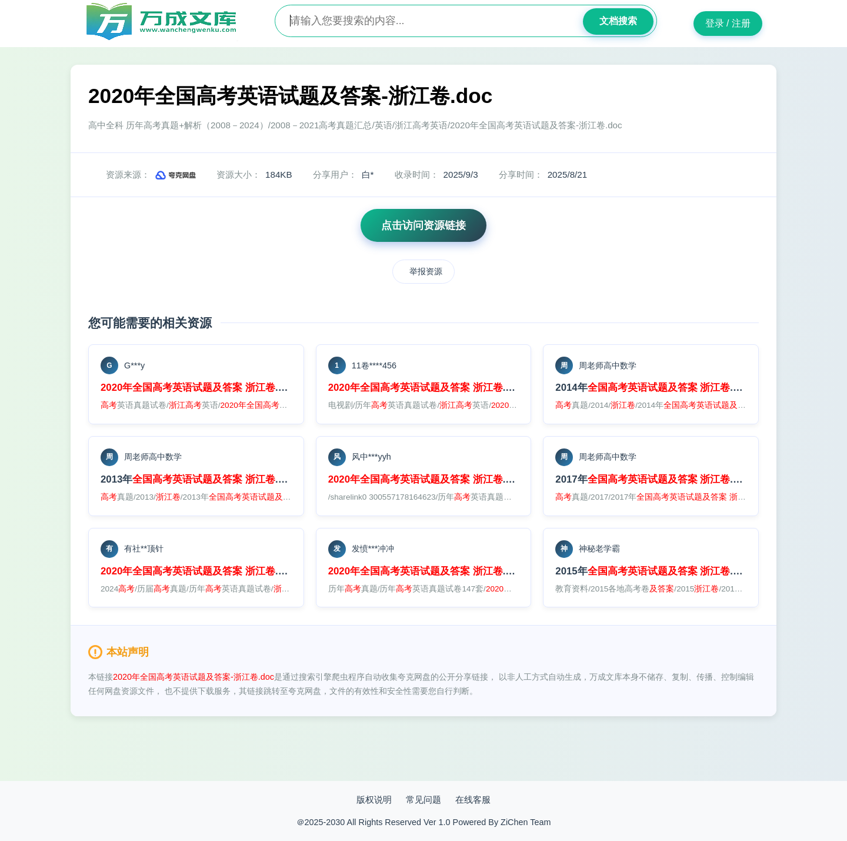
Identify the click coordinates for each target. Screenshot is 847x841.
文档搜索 (618, 21)
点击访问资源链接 (423, 225)
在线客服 (473, 800)
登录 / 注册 (728, 23)
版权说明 (374, 800)
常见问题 (423, 800)
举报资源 (425, 271)
